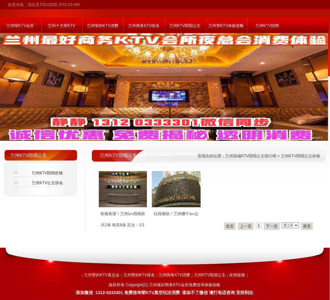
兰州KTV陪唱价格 (47, 173)
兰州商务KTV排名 (143, 25)
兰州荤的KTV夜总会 (101, 275)
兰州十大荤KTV (61, 25)
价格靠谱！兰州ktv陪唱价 (122, 214)
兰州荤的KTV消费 (102, 25)
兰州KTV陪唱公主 (185, 25)
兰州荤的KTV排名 (139, 275)
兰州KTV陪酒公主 (209, 275)
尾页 (307, 226)
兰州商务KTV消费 (174, 275)
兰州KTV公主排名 (47, 183)
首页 (230, 226)
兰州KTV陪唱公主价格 (300, 156)
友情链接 (237, 275)
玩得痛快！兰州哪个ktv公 (176, 214)
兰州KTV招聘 (267, 25)
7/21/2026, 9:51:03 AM (59, 4)
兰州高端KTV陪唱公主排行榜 (250, 156)
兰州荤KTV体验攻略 (226, 25)
